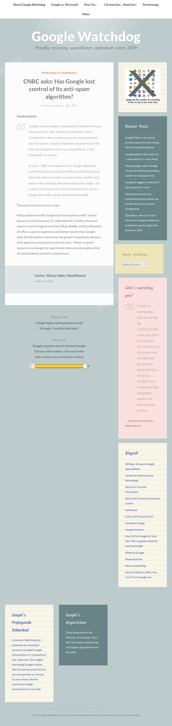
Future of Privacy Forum (139, 516)
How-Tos (90, 4)
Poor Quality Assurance (59, 72)
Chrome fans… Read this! (120, 4)
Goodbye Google (135, 523)
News (86, 14)
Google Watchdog (86, 36)
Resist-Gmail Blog (135, 565)
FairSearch (131, 509)
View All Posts (44, 281)
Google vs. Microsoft (64, 4)
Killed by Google (134, 552)
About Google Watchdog (29, 4)
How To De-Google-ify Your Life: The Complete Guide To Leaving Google (141, 541)
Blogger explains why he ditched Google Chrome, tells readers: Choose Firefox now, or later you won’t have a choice (59, 348)
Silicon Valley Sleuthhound (66, 275)
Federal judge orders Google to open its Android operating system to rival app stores (142, 170)
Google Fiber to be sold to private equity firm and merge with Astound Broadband (142, 142)
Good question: (27, 116)
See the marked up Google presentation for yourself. (26, 684)
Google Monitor (134, 529)
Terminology (150, 4)
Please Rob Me (133, 559)
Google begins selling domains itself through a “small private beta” (59, 322)
